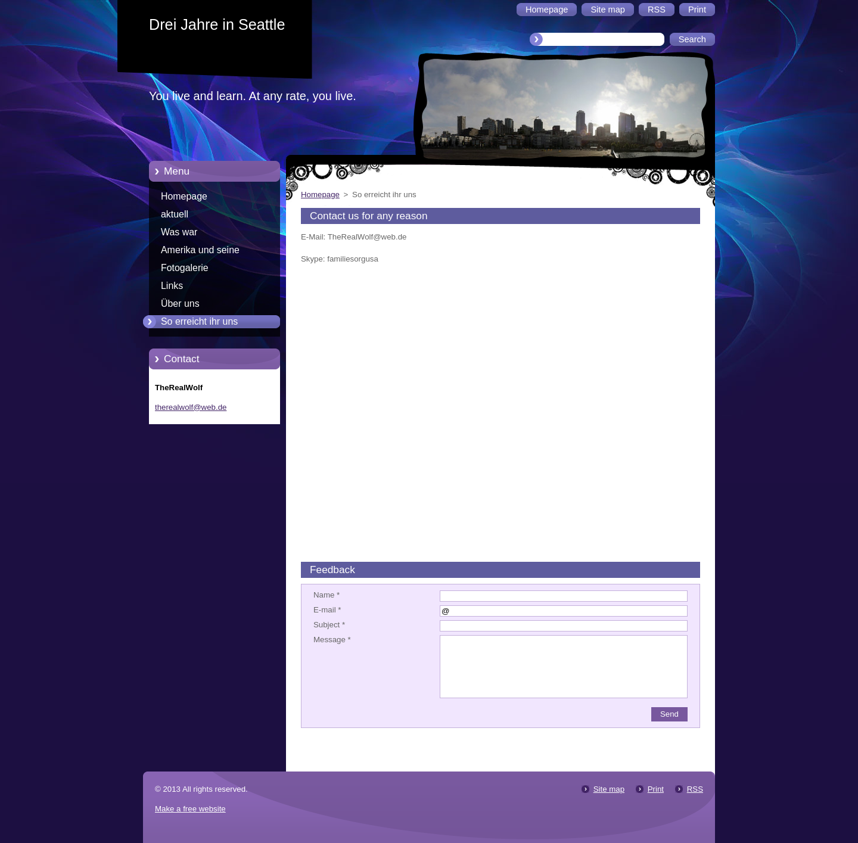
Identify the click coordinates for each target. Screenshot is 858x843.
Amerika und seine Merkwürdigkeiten (200, 252)
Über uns (180, 303)
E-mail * (327, 609)
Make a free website (190, 808)
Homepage (184, 196)
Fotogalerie (185, 268)
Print (656, 789)
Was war (179, 232)
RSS (695, 789)
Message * (332, 639)
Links (172, 286)
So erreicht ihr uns (199, 321)
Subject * (329, 624)
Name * (326, 594)
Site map (608, 789)
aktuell (174, 214)
